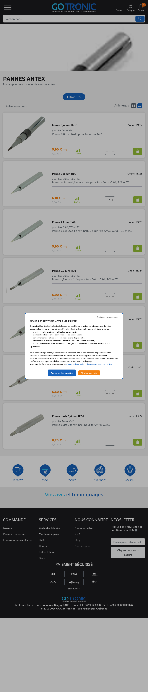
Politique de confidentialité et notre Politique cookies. (89, 364)
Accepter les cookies (62, 373)
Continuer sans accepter (107, 317)
